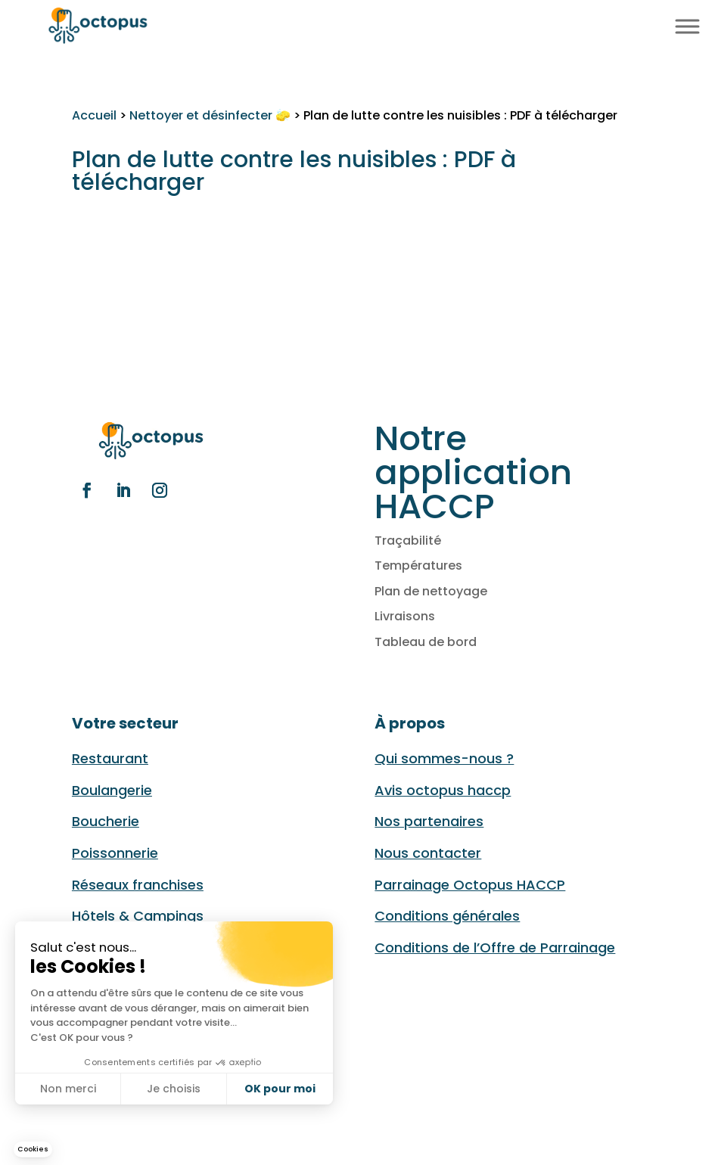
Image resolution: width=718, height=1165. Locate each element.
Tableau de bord (426, 642)
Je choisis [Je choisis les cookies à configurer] (173, 1088)
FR (631, 24)
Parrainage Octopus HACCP (470, 884)
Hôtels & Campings (138, 915)
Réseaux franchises (138, 884)
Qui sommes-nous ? (444, 758)
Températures (418, 565)
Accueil (94, 115)
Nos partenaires (429, 821)
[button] (33, 1149)
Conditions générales (447, 915)
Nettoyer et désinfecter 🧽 (210, 115)
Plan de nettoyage (431, 591)
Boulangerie (112, 790)
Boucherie (105, 821)
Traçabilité (408, 540)
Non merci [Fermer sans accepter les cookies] (68, 1088)
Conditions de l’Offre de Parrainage (495, 947)
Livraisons (405, 616)
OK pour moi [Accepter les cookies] (279, 1088)
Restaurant (110, 758)
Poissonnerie (115, 852)
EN (648, 24)
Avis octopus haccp (443, 790)
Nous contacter (428, 852)
